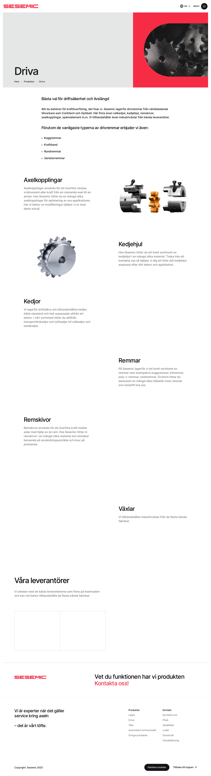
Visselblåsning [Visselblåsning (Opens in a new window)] (171, 738)
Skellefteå (168, 724)
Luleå (166, 729)
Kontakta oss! (112, 683)
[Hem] (21, 6)
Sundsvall (168, 734)
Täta (131, 724)
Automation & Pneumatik (142, 729)
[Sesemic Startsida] (30, 677)
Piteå (165, 719)
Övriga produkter (138, 734)
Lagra (132, 714)
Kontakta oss (170, 714)
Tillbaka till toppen (183, 765)
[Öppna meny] (200, 6)
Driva (131, 719)
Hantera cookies (157, 765)
